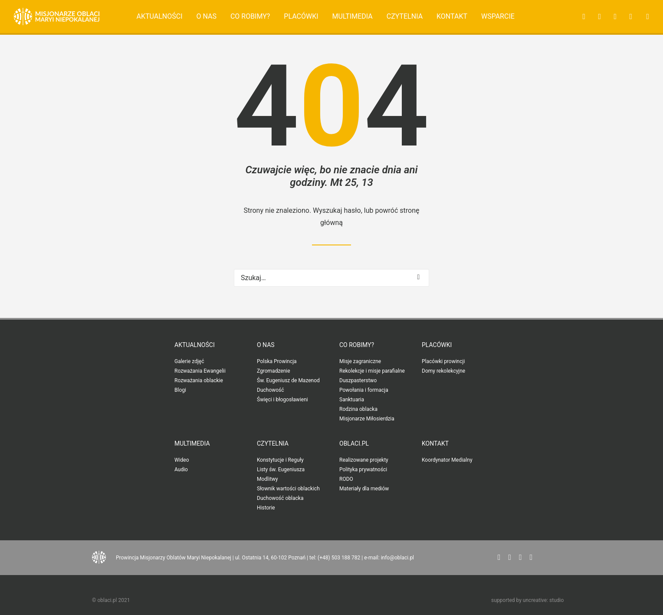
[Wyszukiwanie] (331, 278)
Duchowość (270, 390)
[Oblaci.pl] (56, 16)
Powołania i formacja (363, 390)
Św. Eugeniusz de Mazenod (288, 380)
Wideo (181, 460)
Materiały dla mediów (364, 489)
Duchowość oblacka (280, 498)
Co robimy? (250, 16)
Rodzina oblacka (358, 409)
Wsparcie (498, 16)
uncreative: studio (543, 600)
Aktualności (160, 16)
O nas (206, 16)
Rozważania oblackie (198, 380)
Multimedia (352, 16)
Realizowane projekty (363, 460)
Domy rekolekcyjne (443, 371)
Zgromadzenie (273, 371)
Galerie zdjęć (189, 361)
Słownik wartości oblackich (288, 489)
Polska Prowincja (277, 361)
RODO (346, 479)
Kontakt (452, 16)
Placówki (301, 16)
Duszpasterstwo (358, 380)
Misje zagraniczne (360, 361)
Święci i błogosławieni (282, 400)
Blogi (180, 390)
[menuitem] (160, 16)
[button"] (499, 557)
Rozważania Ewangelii (200, 371)
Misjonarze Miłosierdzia (366, 419)
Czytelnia (405, 16)
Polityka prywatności (363, 469)
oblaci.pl (354, 443)
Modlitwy (267, 479)
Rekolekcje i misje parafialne (372, 371)
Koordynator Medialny (447, 460)
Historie (266, 508)
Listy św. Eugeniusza (281, 469)
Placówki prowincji (443, 361)
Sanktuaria (351, 400)
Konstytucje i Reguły (280, 460)
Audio (181, 469)
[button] (581, 16)
